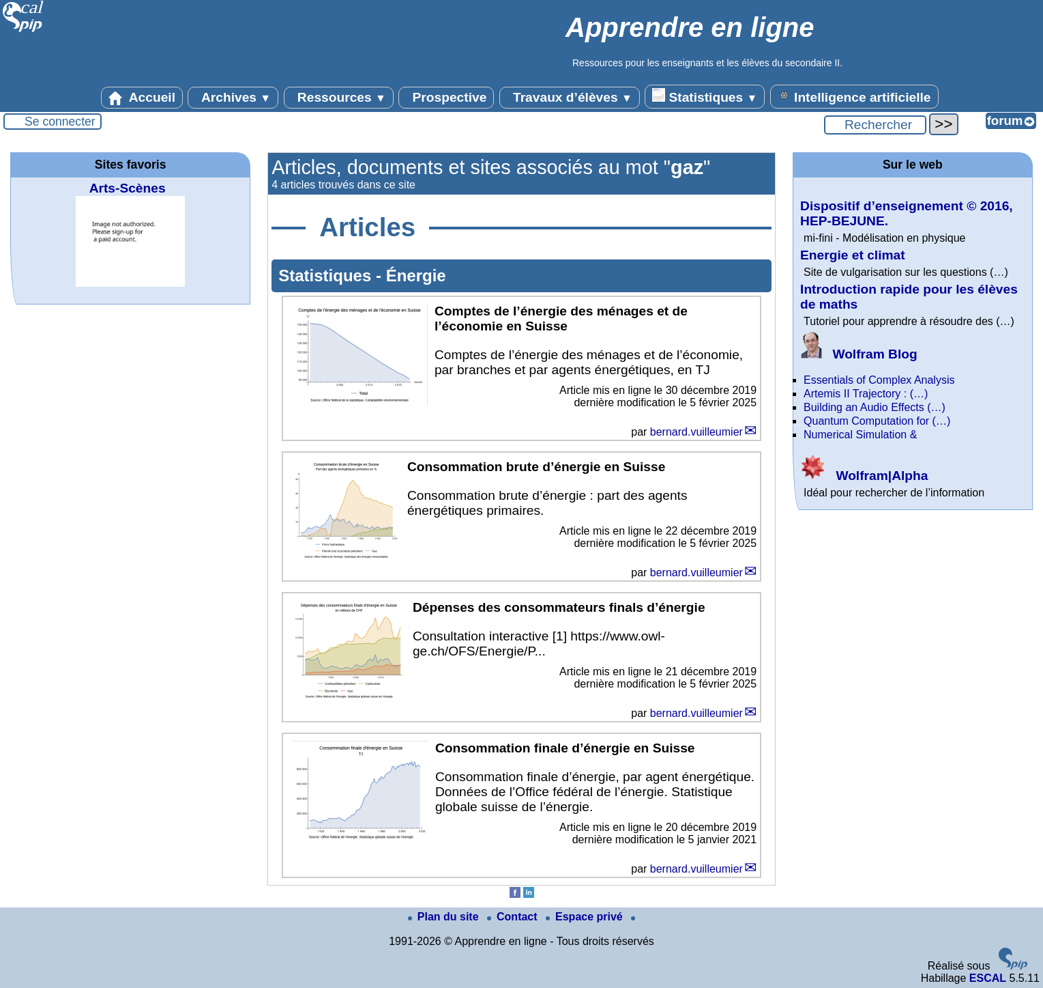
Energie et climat (852, 255)
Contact (513, 916)
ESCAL (987, 978)
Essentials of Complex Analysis (879, 380)
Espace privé (586, 916)
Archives (233, 97)
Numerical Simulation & (860, 434)
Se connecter (60, 121)
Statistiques (704, 96)
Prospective (446, 97)
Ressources (338, 97)
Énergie (416, 275)
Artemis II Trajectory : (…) (866, 393)
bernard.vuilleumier (696, 432)
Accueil (141, 97)
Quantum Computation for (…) (877, 421)
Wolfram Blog (858, 354)
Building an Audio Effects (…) (874, 407)
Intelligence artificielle (854, 96)
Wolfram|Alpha (864, 475)
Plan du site (445, 916)
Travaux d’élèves (569, 97)
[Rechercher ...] (875, 125)
